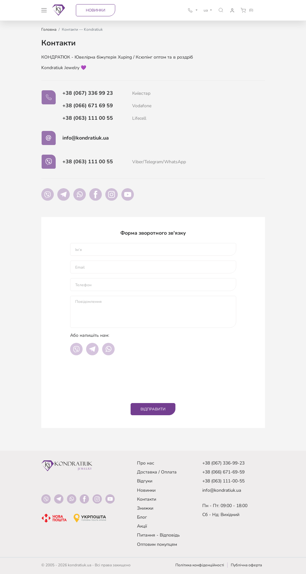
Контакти (146, 499)
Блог (142, 517)
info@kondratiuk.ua (85, 138)
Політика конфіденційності (199, 565)
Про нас (145, 463)
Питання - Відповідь (158, 535)
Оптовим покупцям (157, 544)
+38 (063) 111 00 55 (87, 118)
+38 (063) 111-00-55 (223, 481)
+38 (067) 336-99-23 (223, 463)
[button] (221, 10)
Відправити (153, 409)
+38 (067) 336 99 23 (87, 93)
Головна (48, 29)
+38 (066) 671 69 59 (87, 106)
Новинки (95, 10)
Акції (142, 526)
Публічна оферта (246, 565)
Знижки (145, 508)
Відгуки (144, 481)
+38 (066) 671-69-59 (223, 472)
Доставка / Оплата (157, 472)
